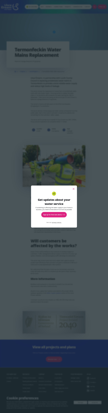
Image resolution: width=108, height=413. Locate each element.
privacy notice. (57, 222)
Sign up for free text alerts (54, 215)
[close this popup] (74, 189)
